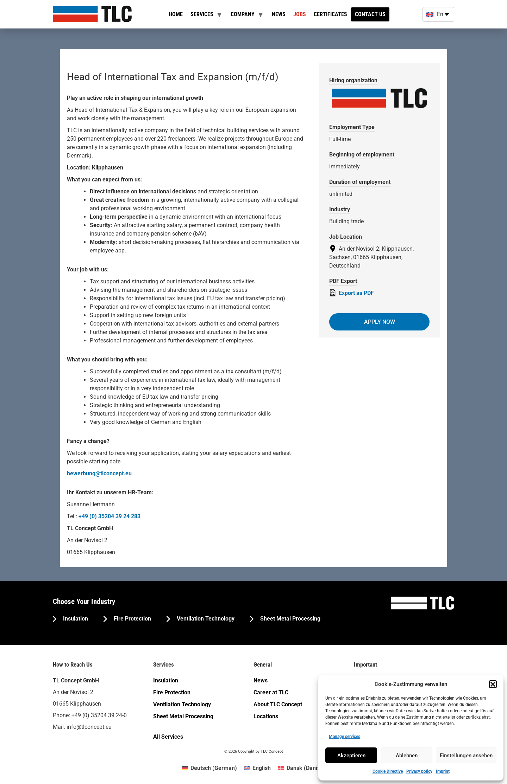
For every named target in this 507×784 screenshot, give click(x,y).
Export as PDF (351, 292)
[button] (492, 684)
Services (201, 14)
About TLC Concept (278, 704)
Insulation (75, 618)
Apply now (379, 322)
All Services (168, 736)
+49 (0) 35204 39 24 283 (109, 516)
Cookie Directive (388, 771)
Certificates (330, 14)
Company (243, 14)
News (279, 14)
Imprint (443, 771)
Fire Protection (131, 618)
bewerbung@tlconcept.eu (99, 473)
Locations (266, 716)
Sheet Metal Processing (289, 618)
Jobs (299, 14)
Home (176, 14)
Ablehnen (407, 755)
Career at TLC (271, 692)
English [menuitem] (261, 768)
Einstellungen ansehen (466, 755)
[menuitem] (209, 768)
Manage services (344, 736)
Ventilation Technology (204, 618)
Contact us (370, 14)
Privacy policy (419, 771)
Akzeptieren (351, 755)
